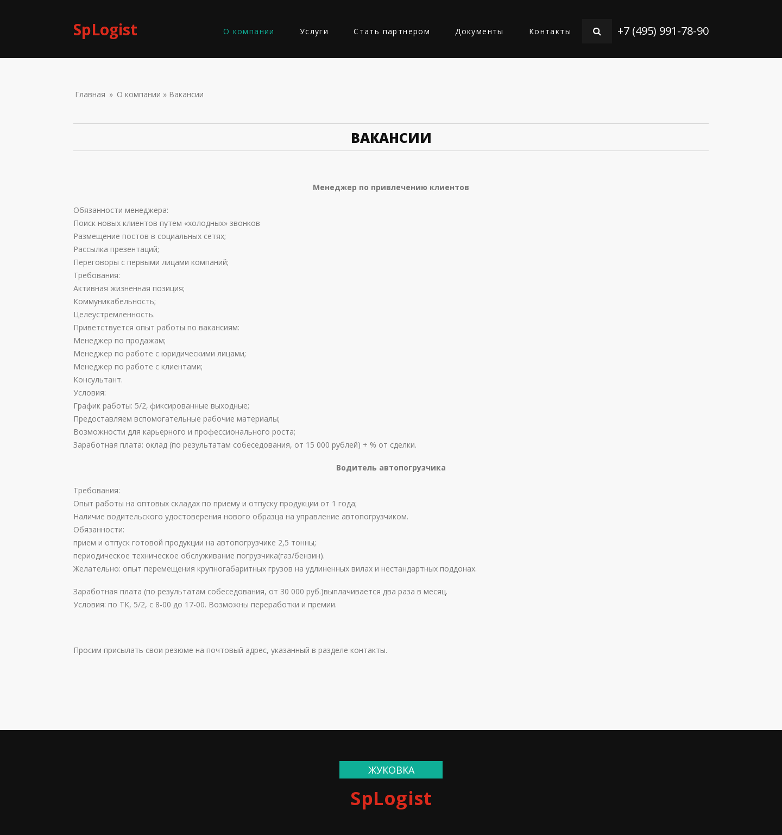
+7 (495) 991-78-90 (663, 30)
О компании (249, 31)
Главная (90, 94)
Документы (479, 31)
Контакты (550, 31)
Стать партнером (392, 31)
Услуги (314, 31)
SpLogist (105, 29)
